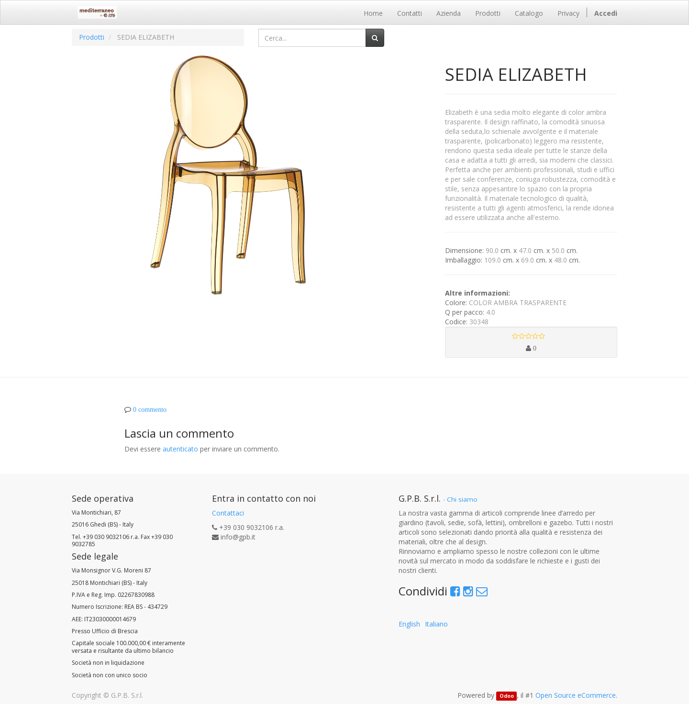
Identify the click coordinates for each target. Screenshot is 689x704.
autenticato (180, 448)
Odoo (507, 696)
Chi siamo (462, 499)
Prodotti (91, 37)
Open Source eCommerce (575, 695)
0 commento (150, 409)
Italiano (436, 623)
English (409, 623)
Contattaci (228, 512)
